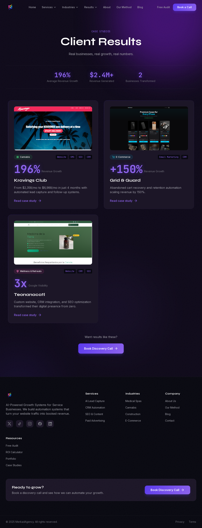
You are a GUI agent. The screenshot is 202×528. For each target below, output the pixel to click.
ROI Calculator (14, 452)
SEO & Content (94, 414)
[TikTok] (19, 423)
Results (90, 7)
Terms (192, 521)
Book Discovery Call (101, 348)
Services (49, 7)
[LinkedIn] (50, 423)
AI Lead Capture (95, 401)
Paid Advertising (95, 420)
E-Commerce (133, 420)
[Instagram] (29, 423)
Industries (70, 7)
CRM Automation (95, 407)
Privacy (179, 521)
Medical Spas (133, 401)
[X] (9, 423)
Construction (132, 414)
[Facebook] (40, 423)
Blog (140, 7)
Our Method (124, 7)
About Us (170, 401)
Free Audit (163, 7)
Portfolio (11, 458)
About (107, 7)
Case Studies (14, 465)
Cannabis (130, 407)
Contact (169, 420)
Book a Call (184, 7)
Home (32, 7)
